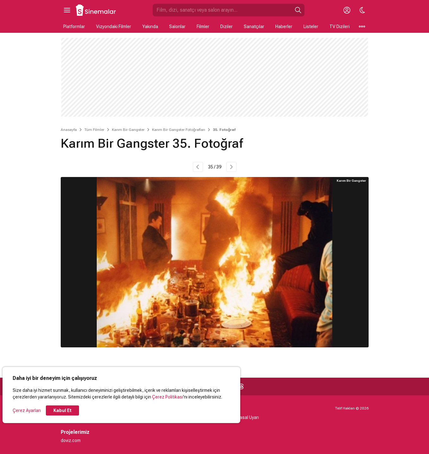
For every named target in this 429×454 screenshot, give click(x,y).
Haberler (283, 26)
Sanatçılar (254, 26)
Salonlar (177, 26)
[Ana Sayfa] (96, 10)
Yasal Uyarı (248, 417)
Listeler (310, 26)
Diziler (226, 26)
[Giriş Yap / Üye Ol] (347, 10)
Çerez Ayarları (27, 410)
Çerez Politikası (167, 396)
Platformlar (74, 26)
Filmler (203, 26)
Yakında (150, 26)
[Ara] (298, 10)
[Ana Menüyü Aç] (67, 10)
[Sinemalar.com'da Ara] (222, 10)
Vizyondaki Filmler (113, 26)
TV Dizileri (339, 26)
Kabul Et (62, 410)
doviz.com (71, 440)
